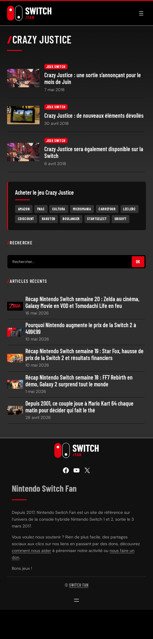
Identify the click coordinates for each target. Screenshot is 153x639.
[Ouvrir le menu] (141, 13)
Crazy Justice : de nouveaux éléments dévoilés (94, 115)
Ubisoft (121, 219)
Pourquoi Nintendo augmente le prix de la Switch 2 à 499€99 (80, 328)
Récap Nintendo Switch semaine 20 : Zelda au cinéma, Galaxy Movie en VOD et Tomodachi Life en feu (82, 302)
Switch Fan (78, 585)
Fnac (41, 209)
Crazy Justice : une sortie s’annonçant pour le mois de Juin (92, 78)
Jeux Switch (56, 66)
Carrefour (107, 209)
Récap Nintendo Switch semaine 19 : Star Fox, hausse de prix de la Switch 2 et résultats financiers (84, 354)
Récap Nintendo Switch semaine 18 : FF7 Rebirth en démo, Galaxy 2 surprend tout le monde (79, 381)
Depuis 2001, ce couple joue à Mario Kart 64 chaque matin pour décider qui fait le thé (79, 407)
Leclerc (129, 209)
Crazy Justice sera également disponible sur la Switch (93, 152)
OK (138, 261)
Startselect (97, 219)
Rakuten (48, 219)
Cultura (58, 209)
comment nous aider (31, 550)
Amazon (24, 209)
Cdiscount (26, 219)
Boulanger (71, 219)
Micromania (82, 209)
